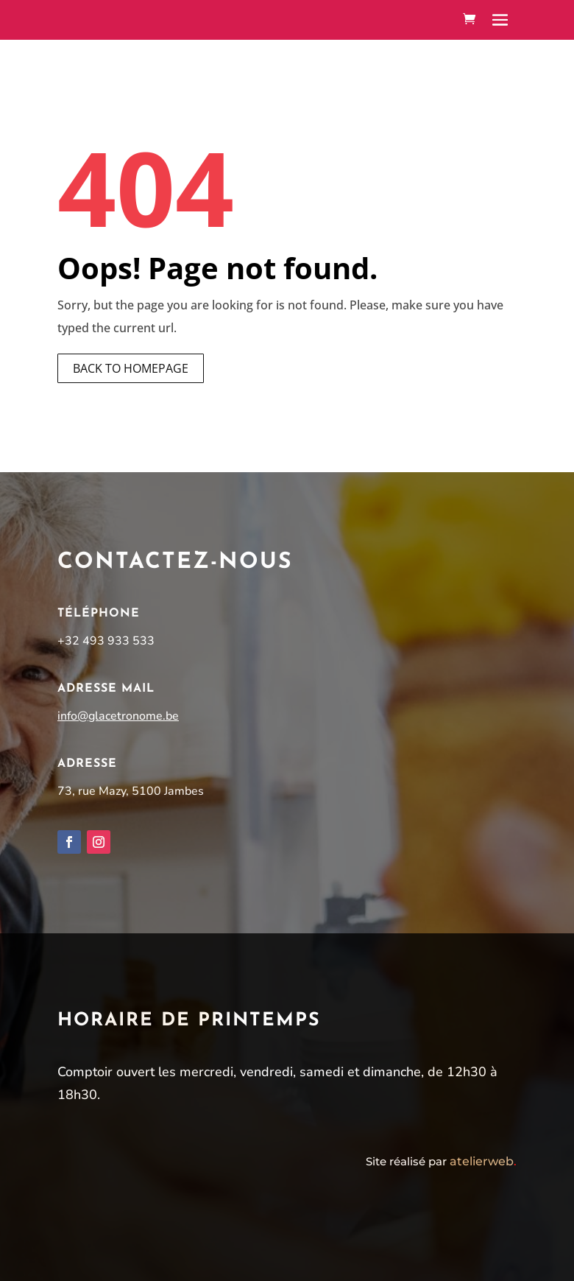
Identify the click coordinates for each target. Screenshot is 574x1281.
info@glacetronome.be (118, 716)
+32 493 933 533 (106, 641)
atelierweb (483, 1161)
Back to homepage (130, 368)
